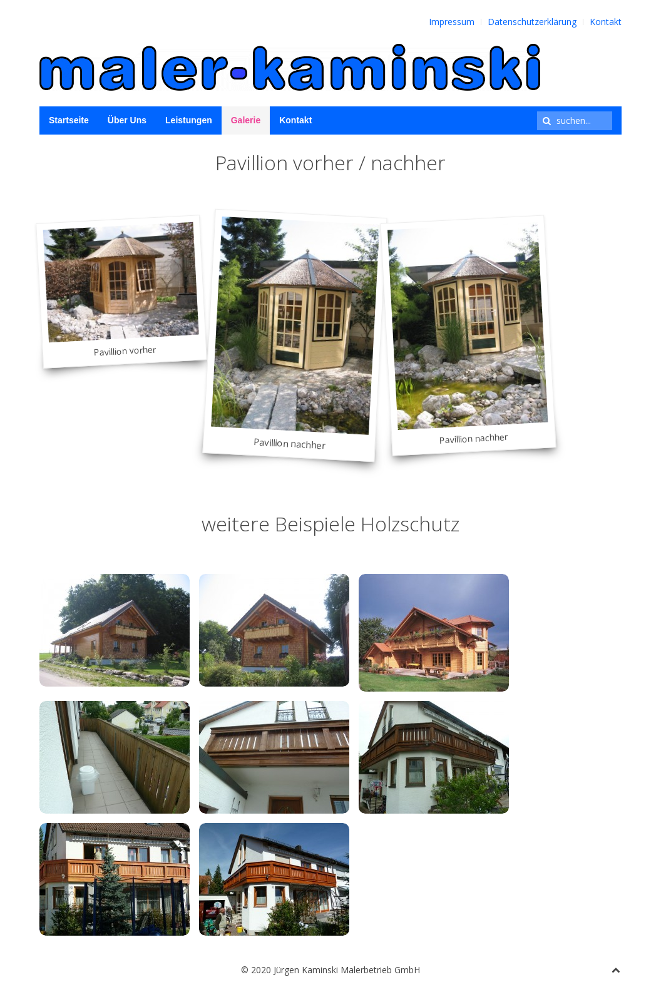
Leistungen (188, 120)
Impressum (451, 22)
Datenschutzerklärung (532, 22)
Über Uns (127, 120)
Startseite (69, 120)
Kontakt (606, 22)
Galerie (245, 120)
